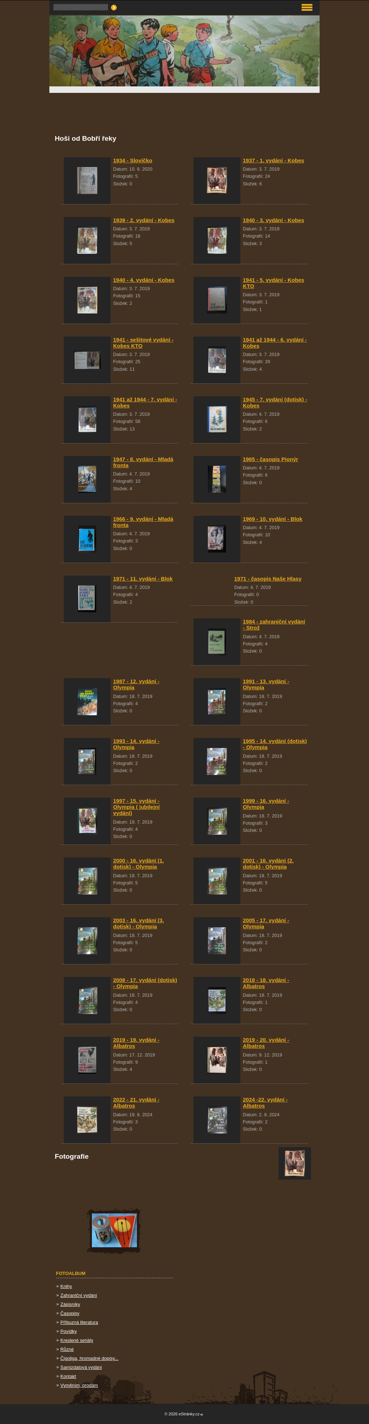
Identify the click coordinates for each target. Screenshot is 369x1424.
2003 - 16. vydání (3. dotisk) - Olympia (138, 923)
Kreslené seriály (77, 1340)
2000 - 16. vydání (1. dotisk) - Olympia (138, 863)
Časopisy (70, 1313)
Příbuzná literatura (79, 1322)
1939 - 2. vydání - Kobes (143, 220)
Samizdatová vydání (81, 1367)
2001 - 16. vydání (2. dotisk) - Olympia (268, 863)
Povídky (69, 1331)
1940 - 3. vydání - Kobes (273, 220)
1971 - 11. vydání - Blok (143, 579)
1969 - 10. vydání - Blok (272, 519)
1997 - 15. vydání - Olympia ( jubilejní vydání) (136, 807)
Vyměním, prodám (79, 1385)
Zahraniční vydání (79, 1295)
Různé (67, 1349)
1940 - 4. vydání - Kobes (143, 280)
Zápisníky (70, 1304)
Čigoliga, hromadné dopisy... (90, 1358)
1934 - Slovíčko (132, 160)
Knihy (66, 1286)
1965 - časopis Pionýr (270, 459)
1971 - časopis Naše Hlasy (268, 579)
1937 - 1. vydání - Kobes (273, 160)
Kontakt (68, 1376)
